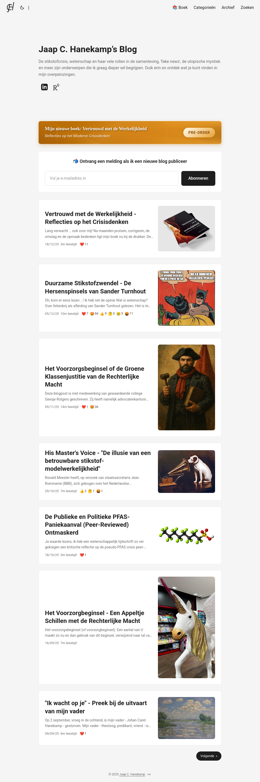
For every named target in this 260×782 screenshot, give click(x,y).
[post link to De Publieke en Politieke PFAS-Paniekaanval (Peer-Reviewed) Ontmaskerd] (130, 535)
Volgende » (208, 756)
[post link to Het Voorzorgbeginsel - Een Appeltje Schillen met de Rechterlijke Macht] (130, 627)
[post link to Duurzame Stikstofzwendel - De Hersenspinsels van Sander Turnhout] (130, 298)
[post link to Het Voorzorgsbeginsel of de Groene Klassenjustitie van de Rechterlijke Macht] (130, 387)
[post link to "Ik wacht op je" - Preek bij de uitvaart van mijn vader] (130, 718)
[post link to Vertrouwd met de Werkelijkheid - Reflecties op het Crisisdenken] (130, 229)
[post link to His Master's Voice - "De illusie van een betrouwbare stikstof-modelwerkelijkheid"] (130, 471)
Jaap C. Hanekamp (132, 774)
